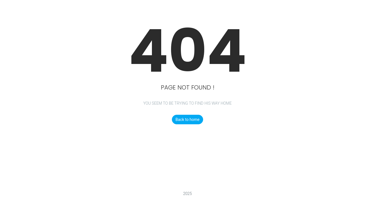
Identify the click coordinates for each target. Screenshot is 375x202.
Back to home (188, 119)
